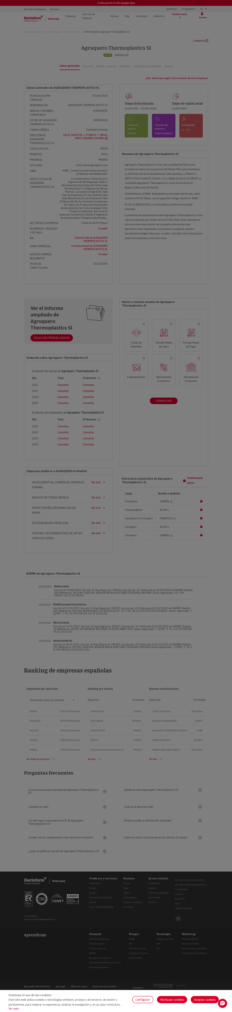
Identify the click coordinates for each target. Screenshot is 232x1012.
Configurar (142, 1000)
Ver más (13, 1008)
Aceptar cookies (205, 1000)
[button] (222, 1003)
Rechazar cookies (172, 1000)
